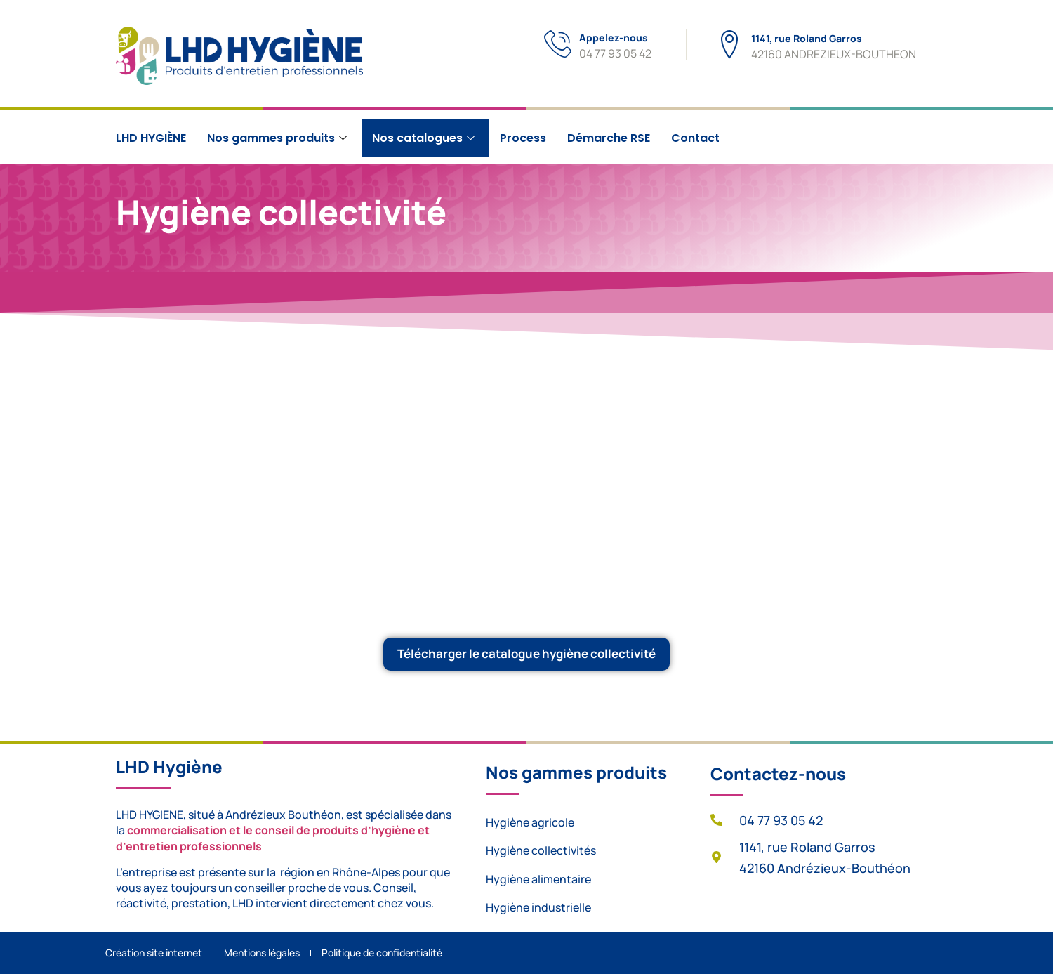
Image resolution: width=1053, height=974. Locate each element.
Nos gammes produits (277, 138)
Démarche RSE (608, 138)
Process (523, 138)
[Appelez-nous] (558, 44)
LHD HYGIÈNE (151, 138)
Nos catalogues (423, 138)
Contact (695, 138)
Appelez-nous (614, 37)
